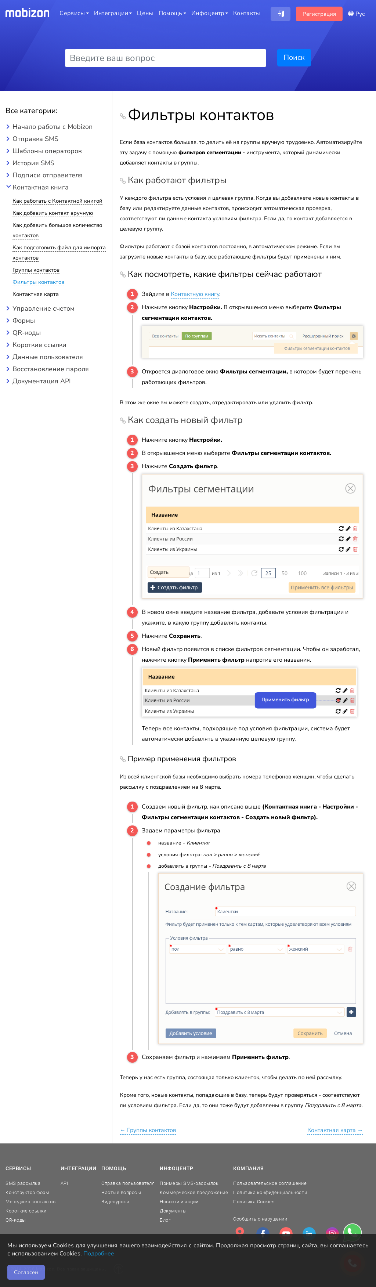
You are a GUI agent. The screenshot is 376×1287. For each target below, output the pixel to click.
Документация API (41, 381)
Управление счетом (43, 308)
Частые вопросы (121, 1192)
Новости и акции (179, 1201)
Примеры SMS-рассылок (189, 1183)
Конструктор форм (27, 1192)
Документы (173, 1211)
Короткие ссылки (39, 344)
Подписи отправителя (47, 175)
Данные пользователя (47, 357)
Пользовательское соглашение (270, 1183)
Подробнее (98, 1254)
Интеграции (79, 1168)
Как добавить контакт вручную (52, 213)
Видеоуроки (115, 1201)
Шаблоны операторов (47, 151)
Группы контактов (35, 270)
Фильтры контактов (38, 282)
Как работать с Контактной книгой (57, 201)
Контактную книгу (195, 294)
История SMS (33, 163)
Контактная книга (40, 187)
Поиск (294, 57)
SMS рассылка (23, 1183)
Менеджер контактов (30, 1201)
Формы (23, 320)
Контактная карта (35, 294)
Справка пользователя (128, 1183)
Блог (165, 1220)
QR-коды (26, 332)
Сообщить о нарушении (260, 1219)
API (64, 1183)
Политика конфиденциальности (270, 1192)
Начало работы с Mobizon (52, 126)
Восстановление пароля (50, 369)
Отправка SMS (35, 138)
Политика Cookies (254, 1201)
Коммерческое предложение (194, 1192)
